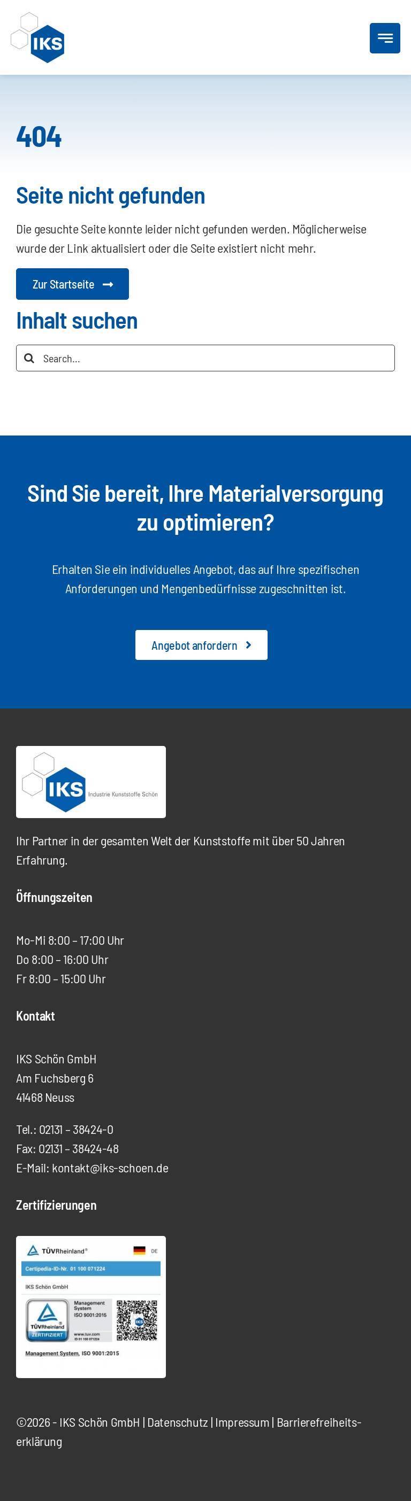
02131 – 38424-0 (76, 1129)
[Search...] (205, 358)
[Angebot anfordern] (201, 644)
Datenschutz (177, 1421)
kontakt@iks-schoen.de (110, 1167)
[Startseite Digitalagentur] (72, 283)
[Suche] (29, 358)
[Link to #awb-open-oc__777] (385, 38)
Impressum (242, 1421)
